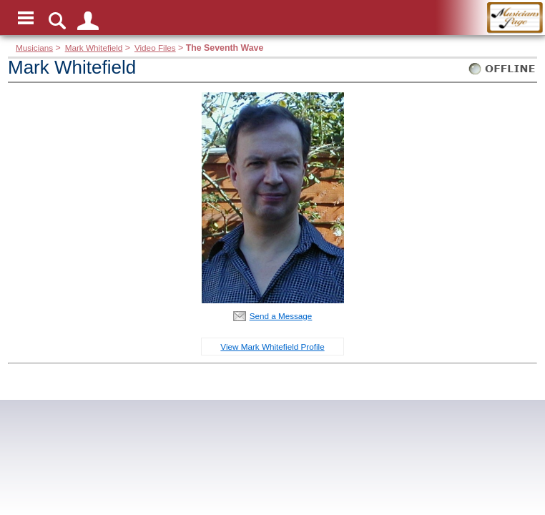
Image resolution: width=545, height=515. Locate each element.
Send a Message (281, 315)
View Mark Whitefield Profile (272, 346)
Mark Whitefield (94, 47)
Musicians (34, 47)
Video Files (155, 47)
